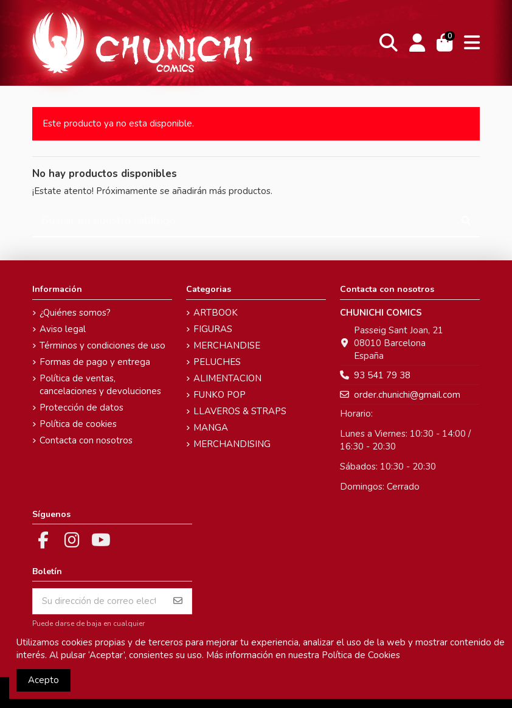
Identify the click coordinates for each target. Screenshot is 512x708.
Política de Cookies (361, 655)
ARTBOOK (215, 313)
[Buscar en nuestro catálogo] (466, 221)
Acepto (43, 680)
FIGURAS (212, 329)
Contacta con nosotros (86, 440)
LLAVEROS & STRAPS (239, 411)
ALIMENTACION (227, 378)
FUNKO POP (219, 395)
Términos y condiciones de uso (102, 345)
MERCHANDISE (226, 345)
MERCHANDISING (232, 444)
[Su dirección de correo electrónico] (99, 601)
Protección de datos (81, 407)
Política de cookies (78, 424)
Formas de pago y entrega (95, 362)
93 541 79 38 (382, 375)
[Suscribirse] (178, 601)
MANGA (210, 428)
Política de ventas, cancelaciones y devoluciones (100, 384)
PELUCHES (217, 362)
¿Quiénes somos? (75, 313)
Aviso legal (63, 329)
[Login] (417, 43)
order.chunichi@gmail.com (407, 395)
